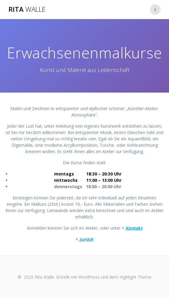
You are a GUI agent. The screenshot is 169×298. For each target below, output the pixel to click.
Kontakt (133, 228)
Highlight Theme (135, 277)
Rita (27, 9)
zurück (86, 239)
